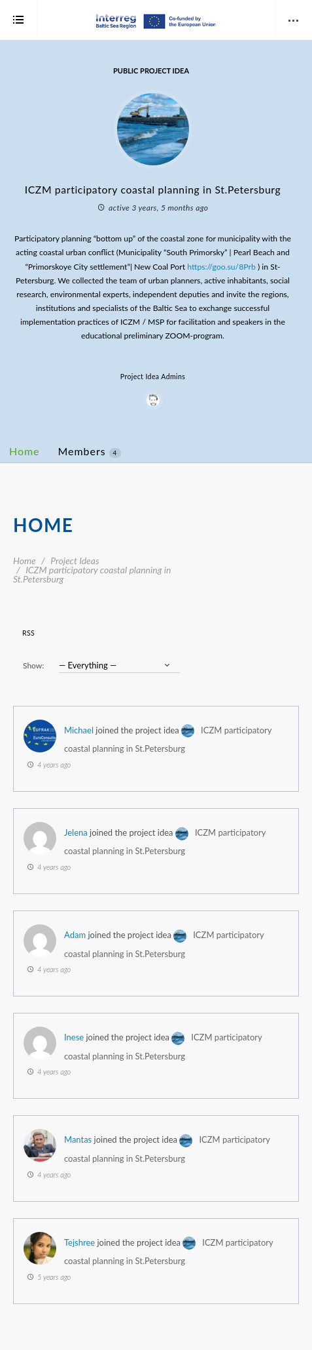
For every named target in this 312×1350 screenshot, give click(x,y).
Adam (75, 935)
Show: (33, 665)
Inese (74, 1037)
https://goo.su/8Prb (221, 267)
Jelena (76, 832)
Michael (79, 730)
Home (24, 451)
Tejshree (79, 1242)
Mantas (78, 1139)
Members (89, 451)
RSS (28, 633)
